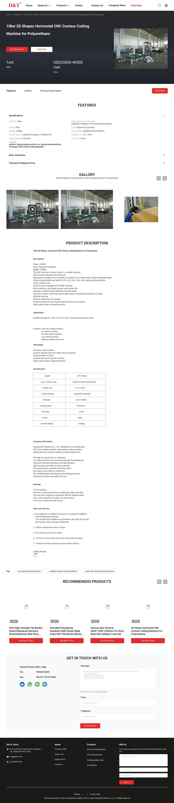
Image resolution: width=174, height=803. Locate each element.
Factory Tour (59, 754)
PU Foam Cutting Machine (96, 749)
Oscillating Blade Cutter (95, 760)
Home (8, 15)
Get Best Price (17, 49)
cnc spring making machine (29, 571)
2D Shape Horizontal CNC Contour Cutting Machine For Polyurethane (146, 630)
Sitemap (77, 794)
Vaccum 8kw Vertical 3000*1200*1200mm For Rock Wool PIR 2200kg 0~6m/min (107, 630)
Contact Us (59, 764)
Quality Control (60, 759)
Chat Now (42, 49)
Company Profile (61, 749)
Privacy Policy (95, 794)
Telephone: (86, 711)
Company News (117, 5)
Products (18, 15)
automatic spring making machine (99, 571)
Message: (85, 666)
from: (83, 697)
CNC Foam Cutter (31, 15)
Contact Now (90, 725)
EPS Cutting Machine (94, 755)
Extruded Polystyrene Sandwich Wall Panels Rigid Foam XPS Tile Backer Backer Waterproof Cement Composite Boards (66, 634)
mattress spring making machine (63, 571)
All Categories (92, 765)
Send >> (126, 782)
